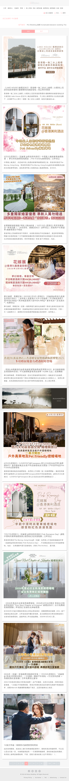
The (65, 25)
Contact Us (63, 777)
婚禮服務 (53, 8)
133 (49, 763)
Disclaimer (38, 777)
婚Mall (10, 8)
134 (54, 763)
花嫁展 (16, 8)
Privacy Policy (28, 777)
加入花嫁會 (48, 13)
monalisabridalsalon (48, 25)
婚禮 (38, 25)
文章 (4, 8)
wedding (60, 25)
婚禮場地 (46, 8)
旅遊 (57, 8)
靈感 (61, 8)
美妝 (34, 8)
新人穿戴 (29, 8)
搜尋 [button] (63, 13)
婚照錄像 (39, 8)
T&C (45, 777)
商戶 (41, 31)
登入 (56, 13)
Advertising (53, 777)
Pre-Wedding (32, 25)
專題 (21, 8)
